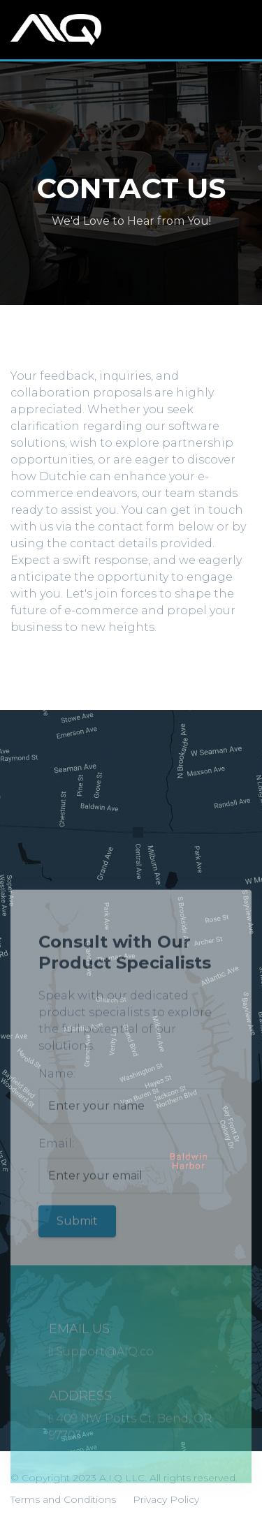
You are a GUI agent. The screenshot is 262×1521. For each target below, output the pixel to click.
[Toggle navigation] (240, 30)
